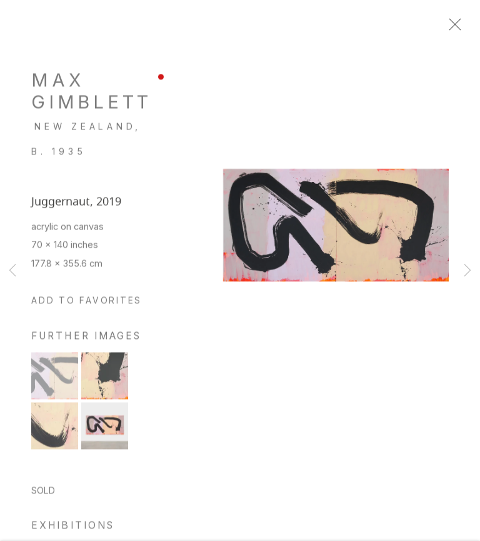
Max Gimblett (91, 96)
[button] (86, 306)
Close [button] (456, 28)
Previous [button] (12, 270)
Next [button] (467, 270)
